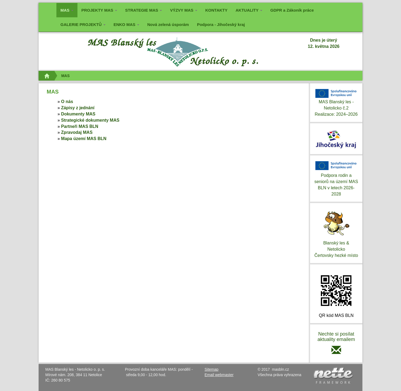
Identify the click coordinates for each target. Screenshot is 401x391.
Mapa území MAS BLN (83, 138)
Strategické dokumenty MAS (90, 120)
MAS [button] (68, 9)
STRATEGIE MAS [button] (143, 10)
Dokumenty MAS (78, 114)
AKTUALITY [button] (249, 10)
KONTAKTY (216, 10)
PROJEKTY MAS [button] (99, 10)
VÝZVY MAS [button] (183, 10)
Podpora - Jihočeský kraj (221, 24)
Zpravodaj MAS (76, 132)
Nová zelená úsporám (168, 24)
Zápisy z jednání (77, 107)
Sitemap (211, 369)
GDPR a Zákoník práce (292, 10)
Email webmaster (219, 375)
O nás (67, 101)
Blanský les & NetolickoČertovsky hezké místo (336, 232)
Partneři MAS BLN (79, 126)
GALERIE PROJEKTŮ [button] (83, 24)
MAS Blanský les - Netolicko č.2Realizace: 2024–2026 (336, 102)
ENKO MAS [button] (126, 24)
